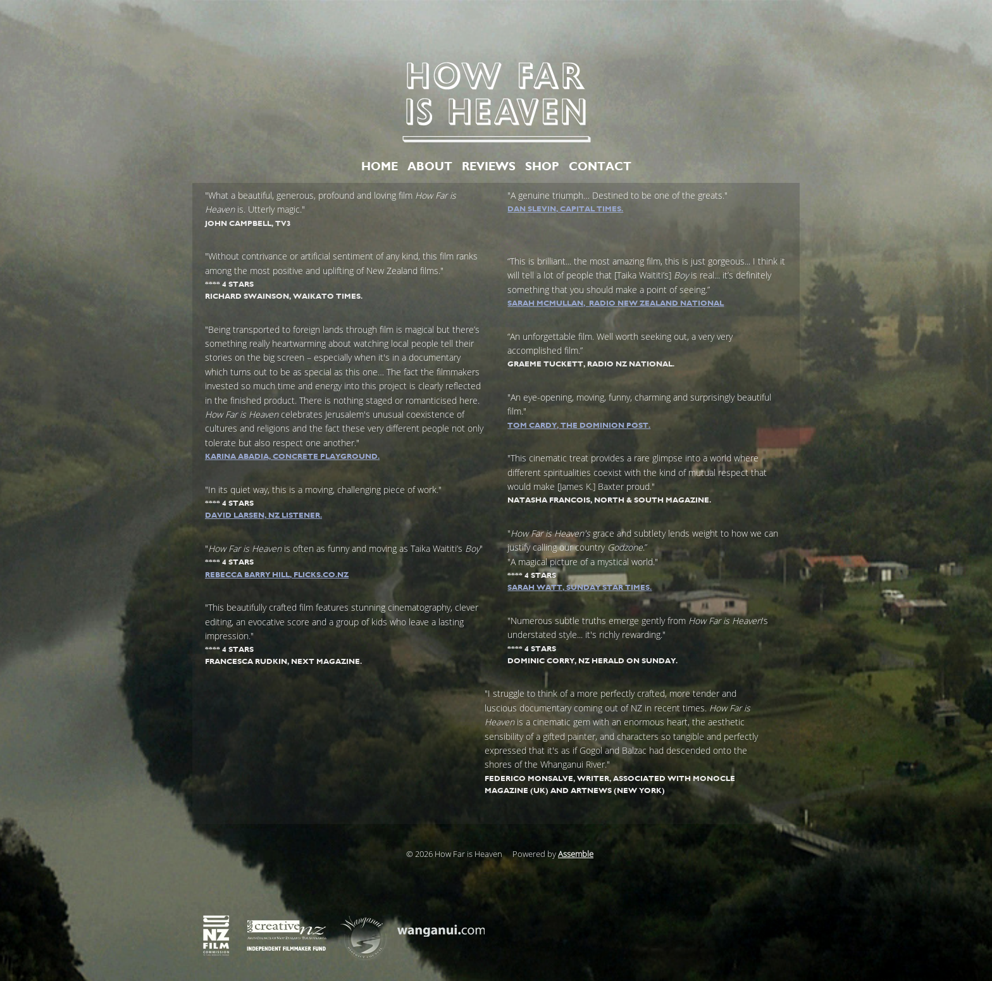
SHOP (542, 167)
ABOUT (429, 167)
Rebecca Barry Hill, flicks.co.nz (277, 574)
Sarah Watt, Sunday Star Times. (579, 587)
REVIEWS (489, 167)
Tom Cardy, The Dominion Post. (578, 425)
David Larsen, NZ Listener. (263, 515)
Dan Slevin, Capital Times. (565, 209)
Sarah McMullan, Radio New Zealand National (615, 303)
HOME (379, 167)
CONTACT (600, 167)
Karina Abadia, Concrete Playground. (292, 456)
